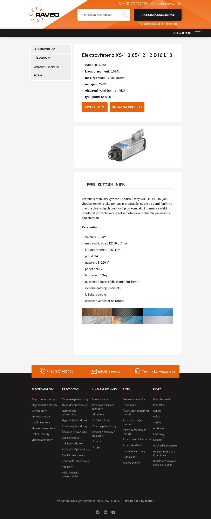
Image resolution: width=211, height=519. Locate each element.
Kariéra (157, 410)
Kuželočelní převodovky (76, 449)
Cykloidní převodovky (75, 405)
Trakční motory (40, 434)
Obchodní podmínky (165, 445)
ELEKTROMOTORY (45, 48)
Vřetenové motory (42, 439)
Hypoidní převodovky (74, 420)
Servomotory (39, 410)
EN (180, 3)
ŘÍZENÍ (38, 75)
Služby (157, 422)
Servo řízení (130, 405)
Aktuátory (98, 414)
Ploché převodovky (73, 455)
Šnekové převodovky (74, 432)
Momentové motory (43, 428)
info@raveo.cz (165, 3)
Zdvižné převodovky (104, 426)
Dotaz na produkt (127, 107)
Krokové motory (41, 416)
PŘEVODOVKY (42, 57)
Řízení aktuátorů (132, 445)
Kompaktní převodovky (76, 461)
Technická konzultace (158, 17)
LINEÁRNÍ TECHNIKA (46, 66)
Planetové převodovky (75, 399)
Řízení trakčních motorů (137, 439)
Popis (91, 184)
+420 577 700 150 (135, 3)
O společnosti (161, 399)
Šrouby (96, 441)
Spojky (96, 447)
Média (120, 184)
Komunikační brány (134, 451)
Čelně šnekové (70, 437)
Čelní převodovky (72, 443)
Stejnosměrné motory (44, 405)
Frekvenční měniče (134, 399)
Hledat (124, 14)
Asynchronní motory (43, 399)
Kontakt (157, 439)
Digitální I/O (130, 456)
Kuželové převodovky (74, 426)
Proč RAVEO (160, 405)
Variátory (67, 466)
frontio (149, 501)
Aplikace (158, 428)
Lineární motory (41, 422)
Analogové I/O (131, 462)
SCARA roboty (100, 420)
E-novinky (158, 434)
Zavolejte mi (94, 107)
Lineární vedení (101, 399)
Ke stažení (106, 184)
